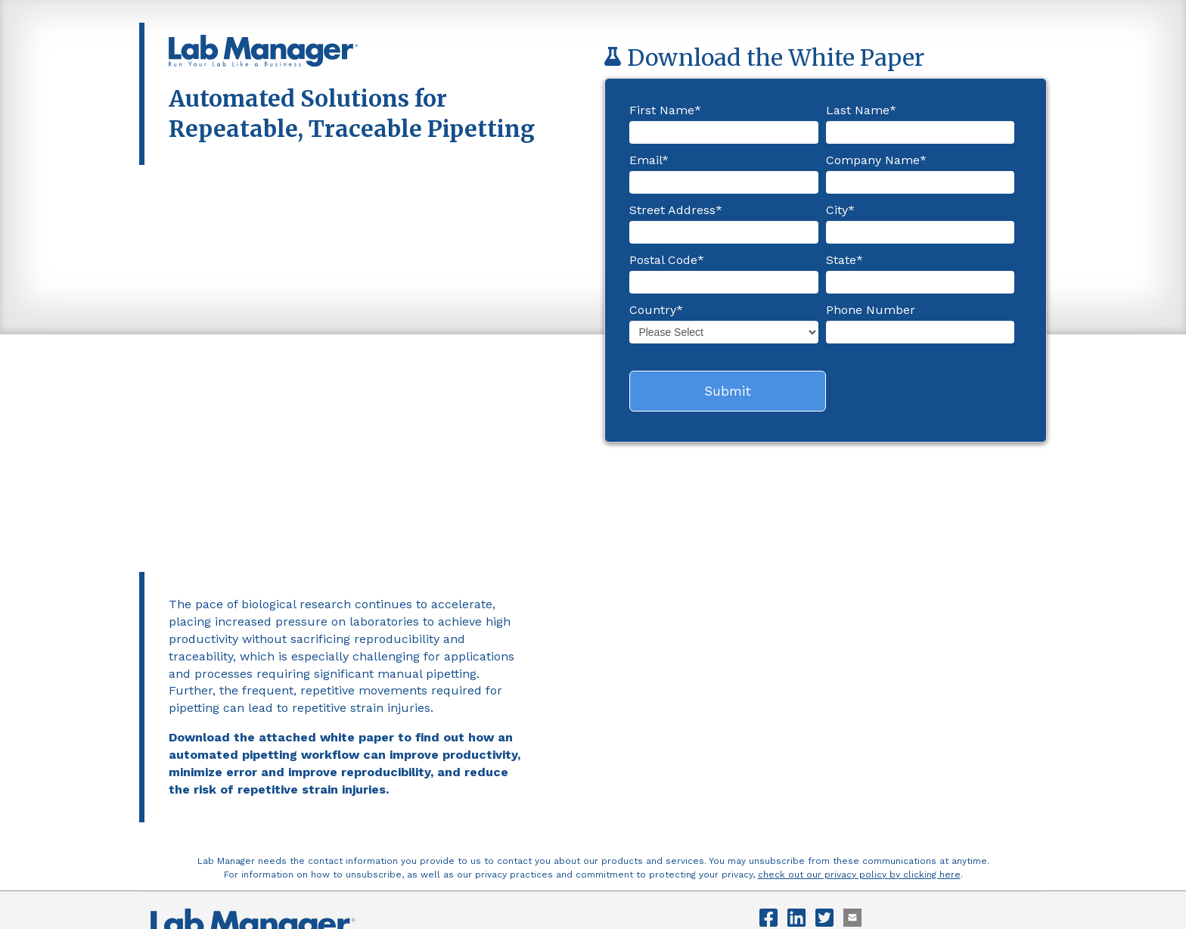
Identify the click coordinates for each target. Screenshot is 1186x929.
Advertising (293, 757)
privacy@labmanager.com (231, 837)
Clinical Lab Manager (422, 778)
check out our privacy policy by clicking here (859, 675)
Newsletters (357, 757)
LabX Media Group (329, 778)
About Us (172, 757)
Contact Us (231, 757)
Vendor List (422, 757)
